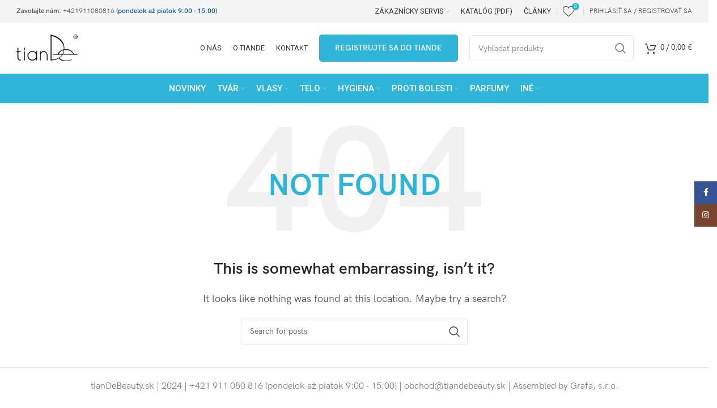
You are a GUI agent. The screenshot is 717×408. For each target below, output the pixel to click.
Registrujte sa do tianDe (388, 48)
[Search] (354, 331)
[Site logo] (47, 47)
